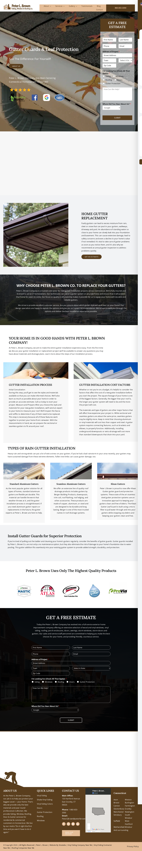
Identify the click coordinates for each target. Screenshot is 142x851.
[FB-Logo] (35, 95)
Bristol (116, 802)
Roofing (109, 80)
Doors (119, 80)
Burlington (129, 802)
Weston (128, 799)
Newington (129, 812)
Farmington (130, 806)
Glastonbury (119, 809)
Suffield (117, 821)
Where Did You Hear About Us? (117, 104)
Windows (119, 76)
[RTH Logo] (17, 94)
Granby (128, 809)
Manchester (119, 812)
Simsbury (118, 815)
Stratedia (62, 845)
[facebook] (64, 824)
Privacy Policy (133, 846)
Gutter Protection (113, 83)
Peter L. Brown (42, 845)
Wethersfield (119, 827)
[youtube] (73, 824)
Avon (116, 799)
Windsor (128, 827)
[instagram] (68, 824)
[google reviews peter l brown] (46, 95)
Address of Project (111, 51)
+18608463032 (9, 789)
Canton (117, 806)
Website (53, 845)
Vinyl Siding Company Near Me (80, 845)
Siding (108, 76)
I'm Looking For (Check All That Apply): (116, 72)
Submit (117, 118)
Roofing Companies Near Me (23, 848)
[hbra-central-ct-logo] (59, 95)
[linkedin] (78, 824)
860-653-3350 (120, 8)
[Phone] (109, 46)
